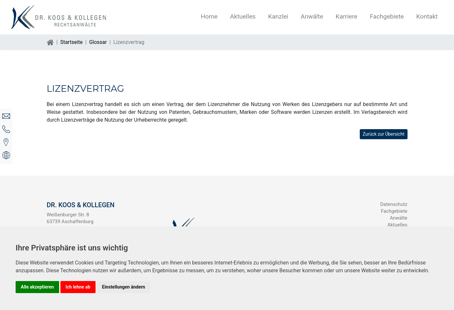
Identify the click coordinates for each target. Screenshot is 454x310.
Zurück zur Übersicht (384, 134)
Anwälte (312, 16)
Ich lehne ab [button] (78, 287)
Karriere (346, 16)
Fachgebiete (387, 16)
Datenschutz (394, 204)
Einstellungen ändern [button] (123, 287)
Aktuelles (243, 16)
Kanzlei (278, 16)
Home (209, 16)
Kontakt (427, 16)
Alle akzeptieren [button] (37, 287)
